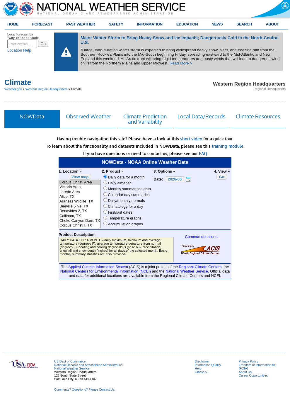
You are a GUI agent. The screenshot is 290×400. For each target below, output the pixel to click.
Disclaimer (202, 361)
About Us (245, 372)
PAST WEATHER (80, 24)
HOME (12, 24)
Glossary (201, 372)
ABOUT (272, 24)
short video (191, 138)
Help (198, 368)
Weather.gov (13, 89)
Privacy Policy (248, 361)
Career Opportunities (253, 375)
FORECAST (42, 24)
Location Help (19, 50)
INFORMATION (150, 24)
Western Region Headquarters (46, 89)
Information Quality (208, 365)
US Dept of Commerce (70, 361)
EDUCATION (187, 24)
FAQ (203, 153)
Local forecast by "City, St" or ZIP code (23, 36)
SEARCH (244, 24)
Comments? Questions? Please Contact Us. (84, 389)
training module (227, 146)
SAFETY (116, 24)
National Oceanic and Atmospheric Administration (88, 365)
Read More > (181, 63)
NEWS (217, 24)
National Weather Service (72, 368)
